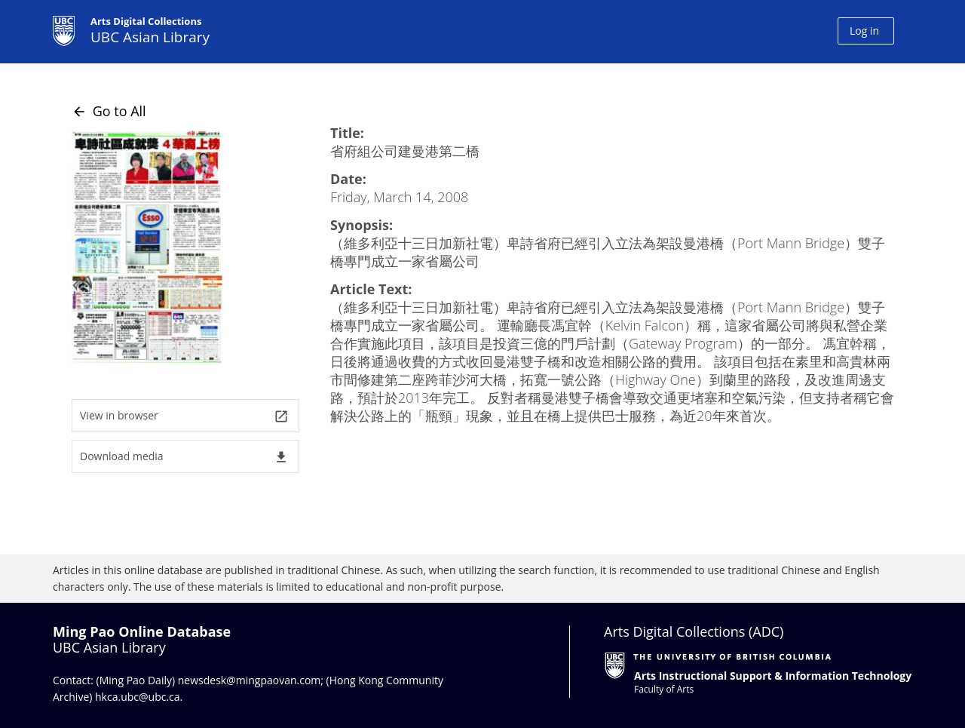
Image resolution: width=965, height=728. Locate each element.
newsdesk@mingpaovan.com (249, 680)
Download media (184, 457)
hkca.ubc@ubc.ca (137, 697)
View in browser (184, 416)
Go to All (109, 111)
